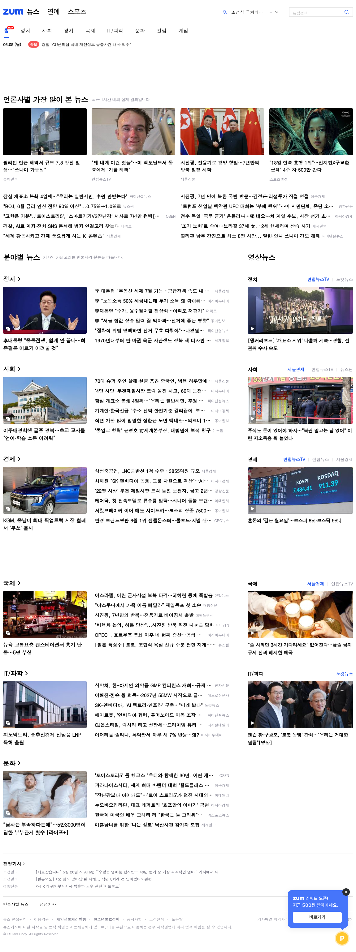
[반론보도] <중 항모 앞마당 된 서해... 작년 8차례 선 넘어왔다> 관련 (94, 878)
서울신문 (187, 179)
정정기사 (12, 863)
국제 (90, 30)
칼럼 (162, 30)
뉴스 (33, 12)
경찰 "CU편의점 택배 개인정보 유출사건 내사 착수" (86, 44)
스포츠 (77, 12)
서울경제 (296, 369)
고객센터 (156, 919)
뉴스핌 (346, 369)
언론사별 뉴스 (15, 904)
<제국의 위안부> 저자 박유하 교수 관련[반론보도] (78, 886)
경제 (69, 30)
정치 (25, 30)
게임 (183, 30)
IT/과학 (115, 30)
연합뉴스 (320, 459)
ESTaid (12, 934)
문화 (140, 30)
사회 (47, 30)
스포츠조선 (278, 179)
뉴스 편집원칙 (15, 919)
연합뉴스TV (101, 179)
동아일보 (10, 179)
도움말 (177, 919)
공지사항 (134, 919)
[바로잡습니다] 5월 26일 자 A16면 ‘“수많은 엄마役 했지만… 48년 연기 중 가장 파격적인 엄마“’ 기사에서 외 (127, 871)
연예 (53, 12)
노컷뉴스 (344, 279)
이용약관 (41, 919)
